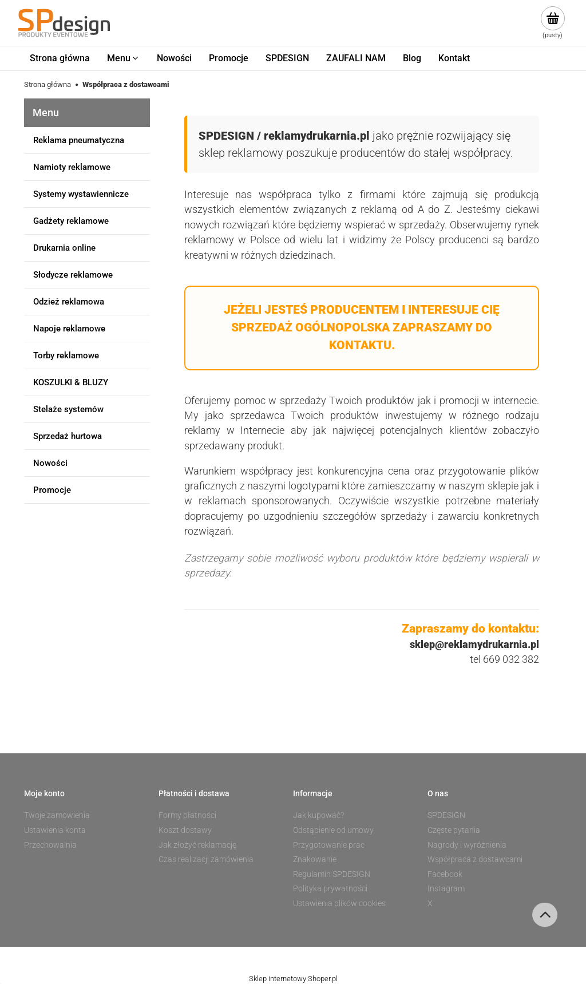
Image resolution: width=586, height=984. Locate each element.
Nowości (50, 463)
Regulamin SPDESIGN (331, 874)
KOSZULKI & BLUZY (70, 382)
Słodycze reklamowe (73, 275)
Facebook (444, 874)
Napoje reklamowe (69, 328)
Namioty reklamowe (71, 167)
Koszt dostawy (185, 830)
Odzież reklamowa (68, 302)
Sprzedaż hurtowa (67, 436)
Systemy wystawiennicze (81, 194)
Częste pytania (453, 830)
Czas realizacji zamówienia (206, 859)
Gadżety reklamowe (71, 221)
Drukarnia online (64, 248)
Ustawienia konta (55, 830)
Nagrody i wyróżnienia (466, 844)
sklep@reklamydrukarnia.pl (474, 644)
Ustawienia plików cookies (339, 903)
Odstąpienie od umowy (333, 830)
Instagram (446, 888)
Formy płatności (187, 815)
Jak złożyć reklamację (197, 844)
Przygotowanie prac (329, 844)
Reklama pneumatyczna (78, 140)
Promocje (52, 490)
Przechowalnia (50, 844)
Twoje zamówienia (57, 815)
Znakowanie (314, 859)
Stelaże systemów (68, 409)
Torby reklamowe (66, 355)
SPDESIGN (446, 815)
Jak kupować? (318, 815)
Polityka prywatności (330, 888)
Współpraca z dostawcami (474, 859)
